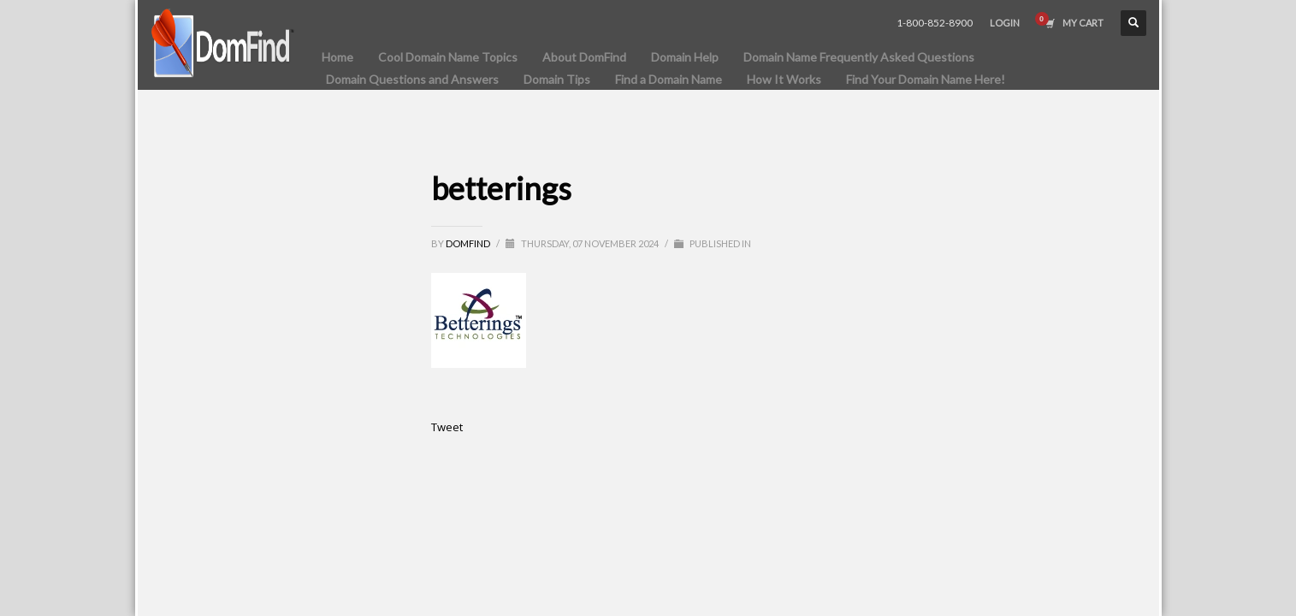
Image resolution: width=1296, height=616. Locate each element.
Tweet (447, 427)
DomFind (469, 243)
